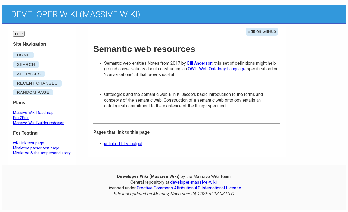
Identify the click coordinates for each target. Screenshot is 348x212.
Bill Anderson (199, 63)
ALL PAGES (29, 74)
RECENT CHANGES (37, 83)
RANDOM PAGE (33, 92)
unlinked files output (123, 143)
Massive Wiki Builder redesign (38, 123)
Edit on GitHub (262, 31)
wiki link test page (28, 143)
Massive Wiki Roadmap (33, 112)
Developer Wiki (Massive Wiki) (75, 14)
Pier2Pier (21, 118)
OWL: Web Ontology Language (217, 68)
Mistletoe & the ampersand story (42, 153)
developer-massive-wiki (193, 182)
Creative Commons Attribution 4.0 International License (189, 188)
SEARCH (26, 64)
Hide (19, 34)
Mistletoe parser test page (36, 148)
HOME (23, 55)
